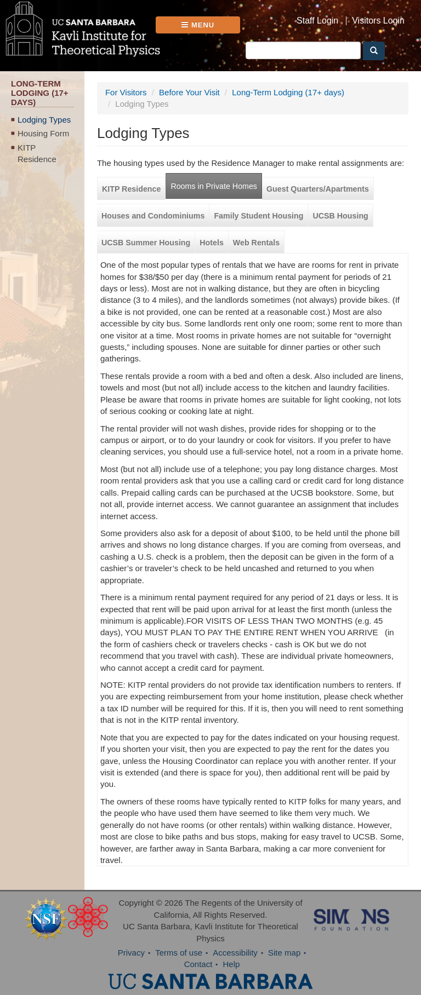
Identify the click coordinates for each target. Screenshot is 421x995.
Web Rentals (256, 242)
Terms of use (178, 952)
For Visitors (126, 92)
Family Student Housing (258, 215)
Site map (284, 952)
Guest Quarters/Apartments (317, 189)
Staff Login (317, 20)
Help (231, 964)
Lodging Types (44, 119)
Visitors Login (378, 20)
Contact (198, 964)
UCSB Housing (340, 215)
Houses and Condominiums (152, 215)
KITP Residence (37, 153)
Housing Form (43, 133)
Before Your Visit (189, 92)
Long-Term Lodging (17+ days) (288, 92)
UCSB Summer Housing (145, 242)
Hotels (212, 242)
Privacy (131, 952)
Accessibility (235, 952)
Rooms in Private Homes (213, 186)
